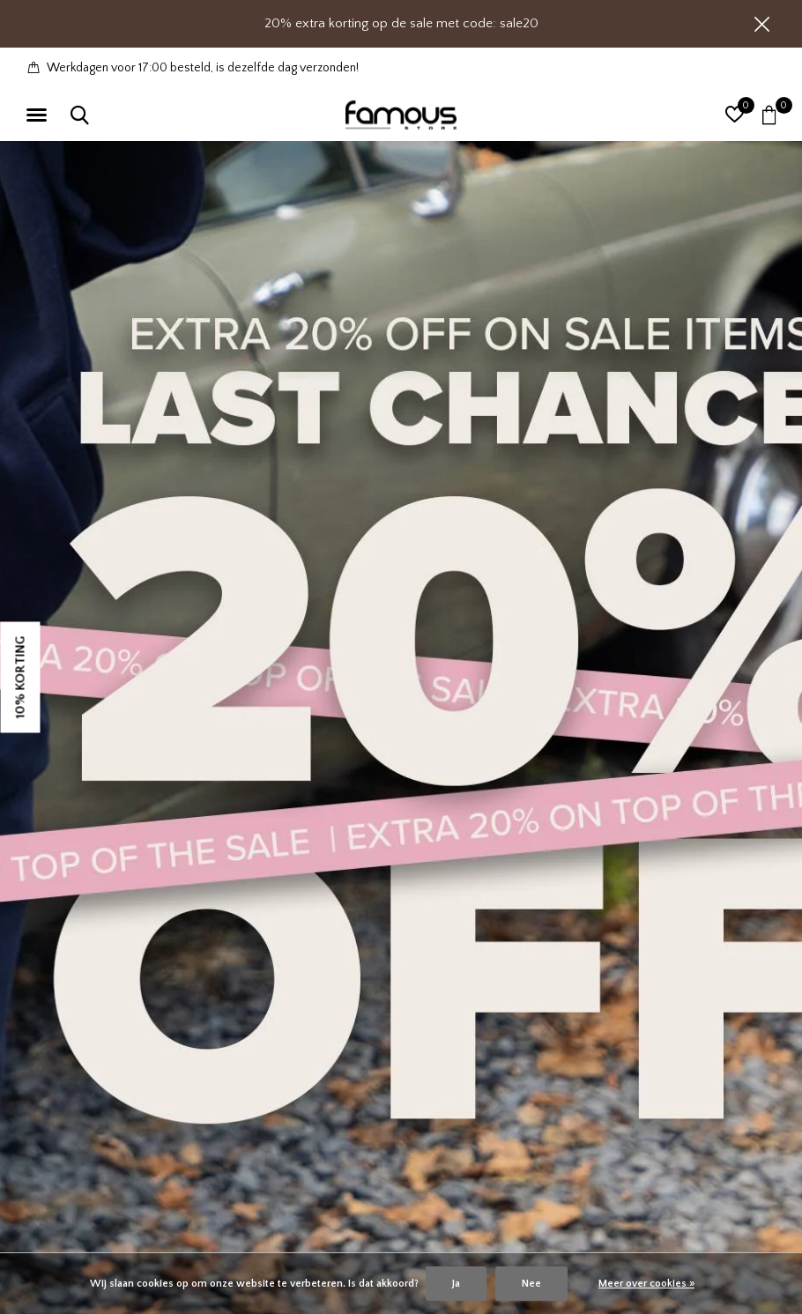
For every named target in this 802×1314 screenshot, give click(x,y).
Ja (456, 1283)
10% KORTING (20, 676)
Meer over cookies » (646, 1283)
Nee (531, 1283)
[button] (39, 115)
